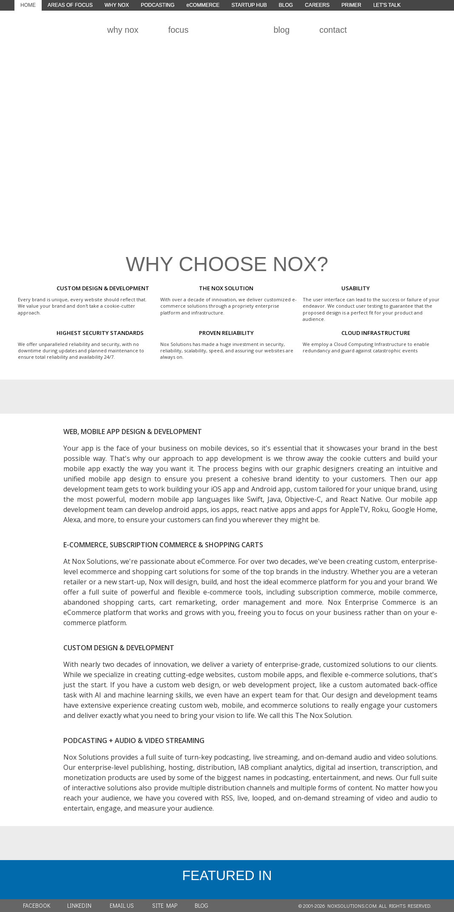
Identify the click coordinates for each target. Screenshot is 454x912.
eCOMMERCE (202, 5)
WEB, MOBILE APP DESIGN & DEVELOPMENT (132, 431)
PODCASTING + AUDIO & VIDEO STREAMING (133, 740)
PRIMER (351, 5)
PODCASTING (157, 5)
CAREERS (317, 5)
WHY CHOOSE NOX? (227, 264)
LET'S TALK (387, 5)
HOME (28, 5)
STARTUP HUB (249, 5)
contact (332, 29)
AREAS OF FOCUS (70, 5)
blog (281, 29)
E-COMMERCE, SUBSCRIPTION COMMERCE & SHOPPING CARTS (163, 544)
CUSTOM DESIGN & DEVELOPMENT (118, 647)
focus (178, 29)
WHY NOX (117, 5)
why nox (122, 29)
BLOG (286, 5)
